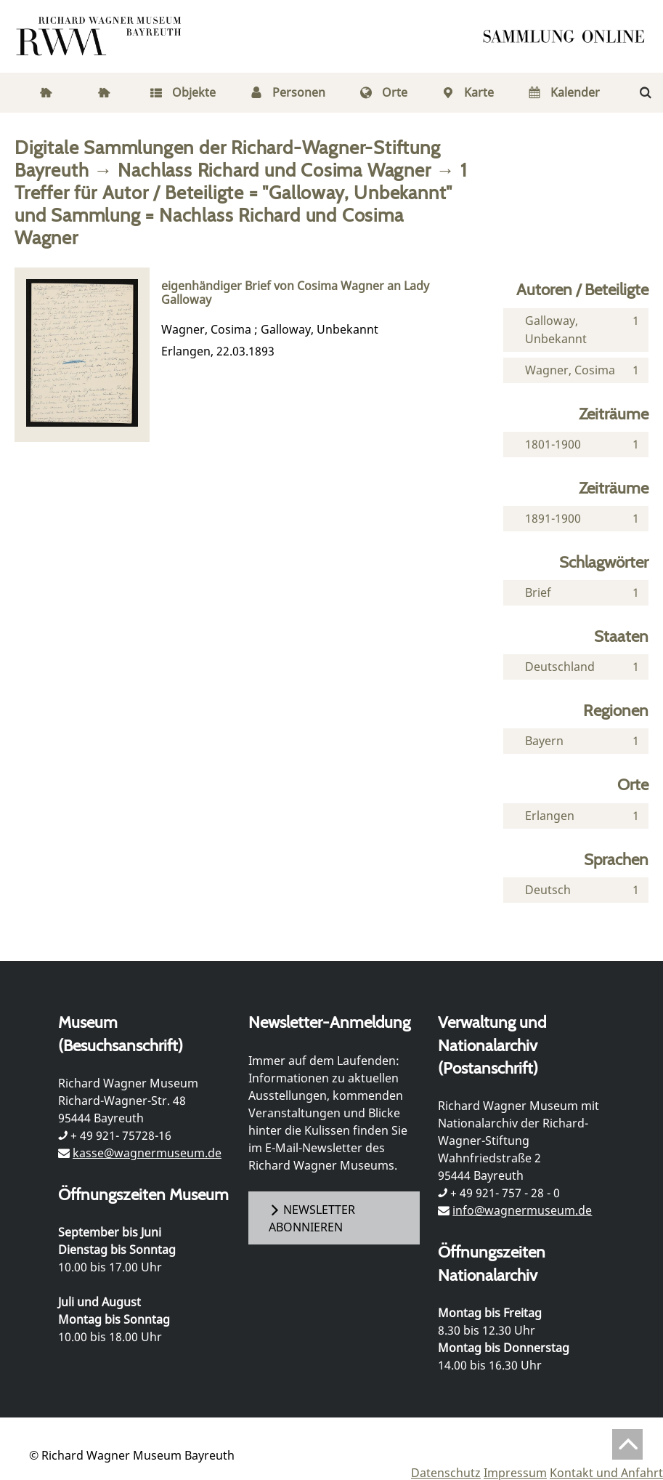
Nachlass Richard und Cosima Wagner (274, 169)
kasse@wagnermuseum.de (147, 1153)
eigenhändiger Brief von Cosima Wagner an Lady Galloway (295, 293)
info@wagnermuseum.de (522, 1210)
